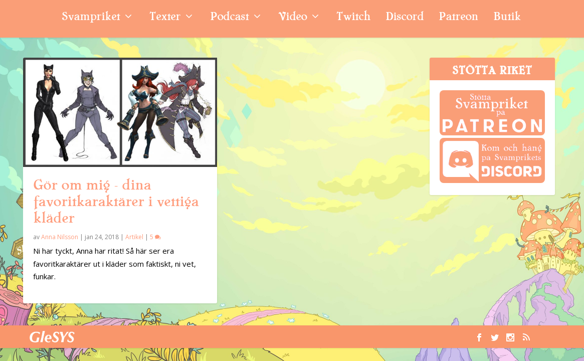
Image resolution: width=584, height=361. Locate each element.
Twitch (353, 18)
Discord (404, 18)
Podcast (229, 18)
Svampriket (91, 18)
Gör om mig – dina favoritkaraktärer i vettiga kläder (116, 201)
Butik (507, 18)
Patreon (458, 18)
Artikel (134, 237)
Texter (164, 18)
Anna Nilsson (59, 237)
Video (292, 18)
